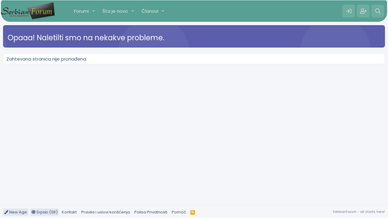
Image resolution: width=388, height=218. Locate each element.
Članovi (150, 11)
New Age (15, 212)
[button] (93, 11)
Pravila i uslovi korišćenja (105, 212)
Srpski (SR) (45, 212)
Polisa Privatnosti (150, 212)
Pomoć (179, 212)
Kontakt (69, 212)
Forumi (81, 11)
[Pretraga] (377, 11)
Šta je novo (115, 11)
